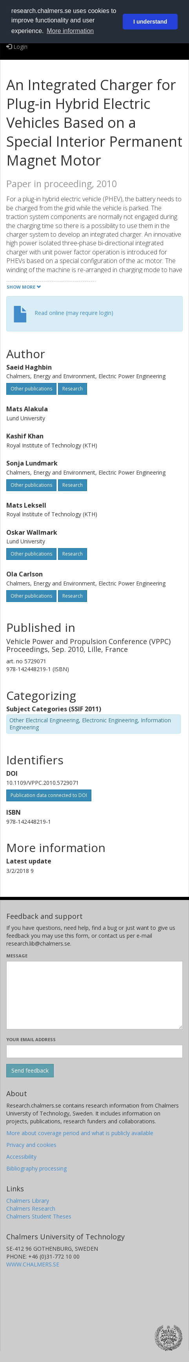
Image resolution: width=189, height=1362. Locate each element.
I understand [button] (150, 21)
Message (16, 956)
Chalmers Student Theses (38, 1216)
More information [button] (70, 31)
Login (16, 46)
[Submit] (30, 1070)
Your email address (31, 1039)
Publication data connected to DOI (49, 795)
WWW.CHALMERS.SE (32, 1264)
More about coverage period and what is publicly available (79, 1133)
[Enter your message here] (94, 995)
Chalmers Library (27, 1200)
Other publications (31, 388)
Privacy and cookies (31, 1144)
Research (72, 388)
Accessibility (21, 1156)
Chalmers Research (30, 1208)
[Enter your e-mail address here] (94, 1051)
